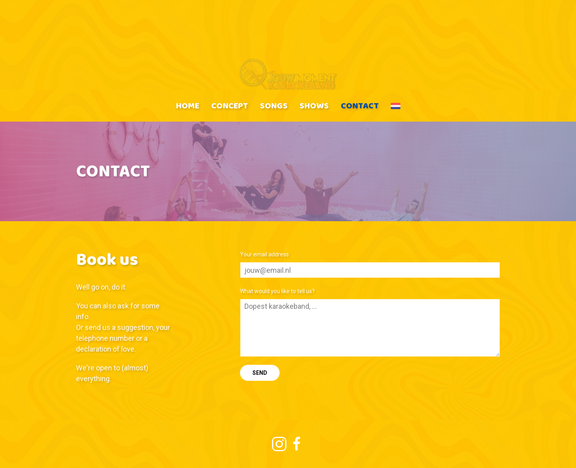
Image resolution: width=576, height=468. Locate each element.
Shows (314, 105)
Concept (229, 105)
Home (187, 105)
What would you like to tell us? (277, 291)
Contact (360, 105)
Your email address (264, 254)
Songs (274, 105)
